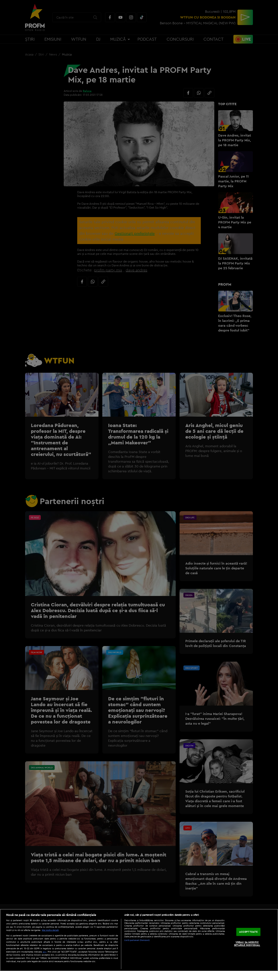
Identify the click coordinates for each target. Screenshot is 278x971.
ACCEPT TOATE (248, 931)
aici (44, 951)
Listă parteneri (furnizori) (137, 940)
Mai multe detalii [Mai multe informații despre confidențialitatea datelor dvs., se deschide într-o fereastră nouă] (50, 930)
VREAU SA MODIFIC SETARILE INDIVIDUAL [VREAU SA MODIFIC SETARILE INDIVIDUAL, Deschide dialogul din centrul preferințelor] (247, 944)
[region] (139, 940)
